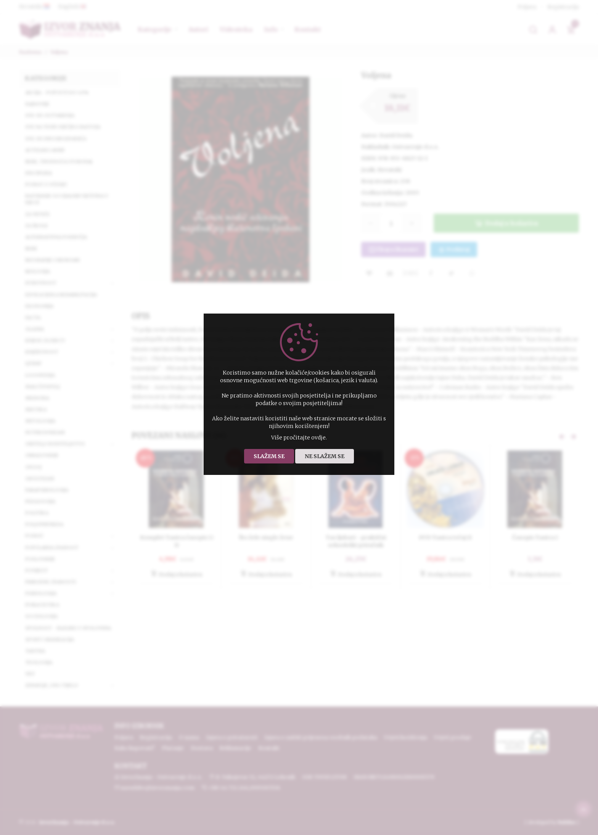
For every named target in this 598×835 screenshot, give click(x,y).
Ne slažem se (324, 456)
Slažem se (269, 456)
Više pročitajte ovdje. (299, 437)
